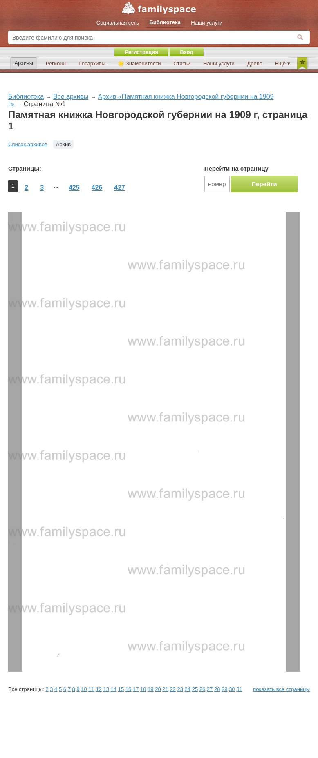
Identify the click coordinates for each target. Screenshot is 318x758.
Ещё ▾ (282, 63)
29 (224, 689)
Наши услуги (219, 63)
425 (74, 187)
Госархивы (92, 63)
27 (210, 689)
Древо (254, 63)
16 (128, 689)
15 (121, 689)
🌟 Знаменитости (139, 63)
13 (106, 689)
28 (217, 689)
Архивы (23, 63)
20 (158, 689)
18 (143, 689)
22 (172, 689)
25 (195, 689)
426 (97, 187)
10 (84, 689)
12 (98, 689)
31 (239, 689)
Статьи (181, 63)
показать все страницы (281, 689)
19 (150, 689)
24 (187, 689)
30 (232, 689)
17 (136, 689)
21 (165, 689)
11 (91, 689)
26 (202, 689)
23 (180, 689)
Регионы (56, 63)
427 (119, 187)
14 (113, 689)
